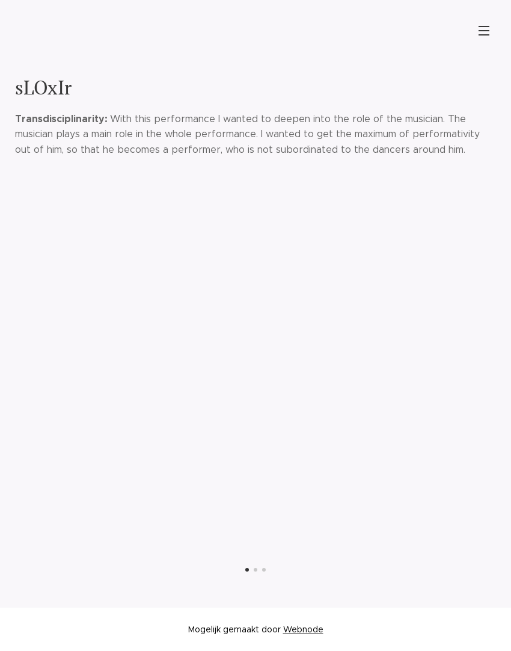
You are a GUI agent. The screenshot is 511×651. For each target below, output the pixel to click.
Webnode (303, 629)
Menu (484, 30)
